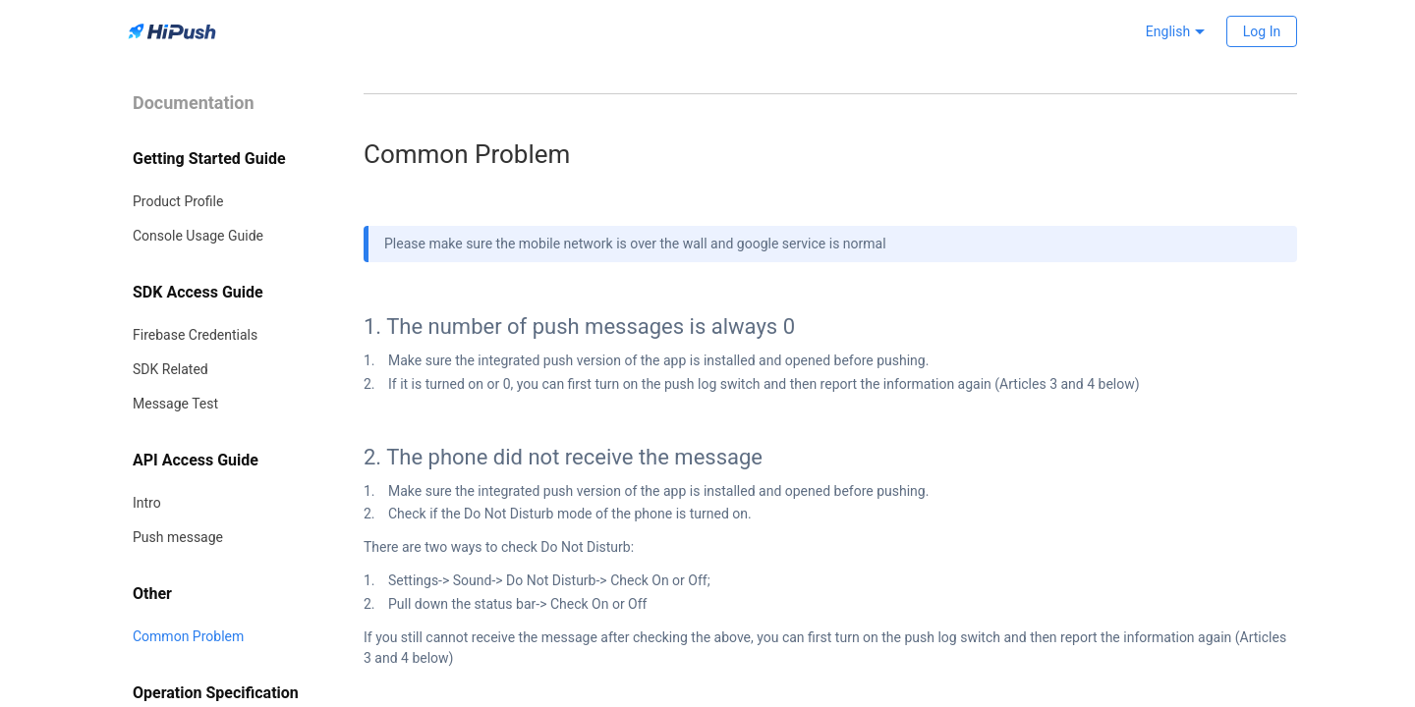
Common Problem (188, 636)
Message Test (175, 403)
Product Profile (178, 201)
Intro (147, 503)
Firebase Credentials (195, 335)
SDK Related (170, 369)
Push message (178, 537)
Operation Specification (216, 692)
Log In (1261, 31)
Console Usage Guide (198, 236)
